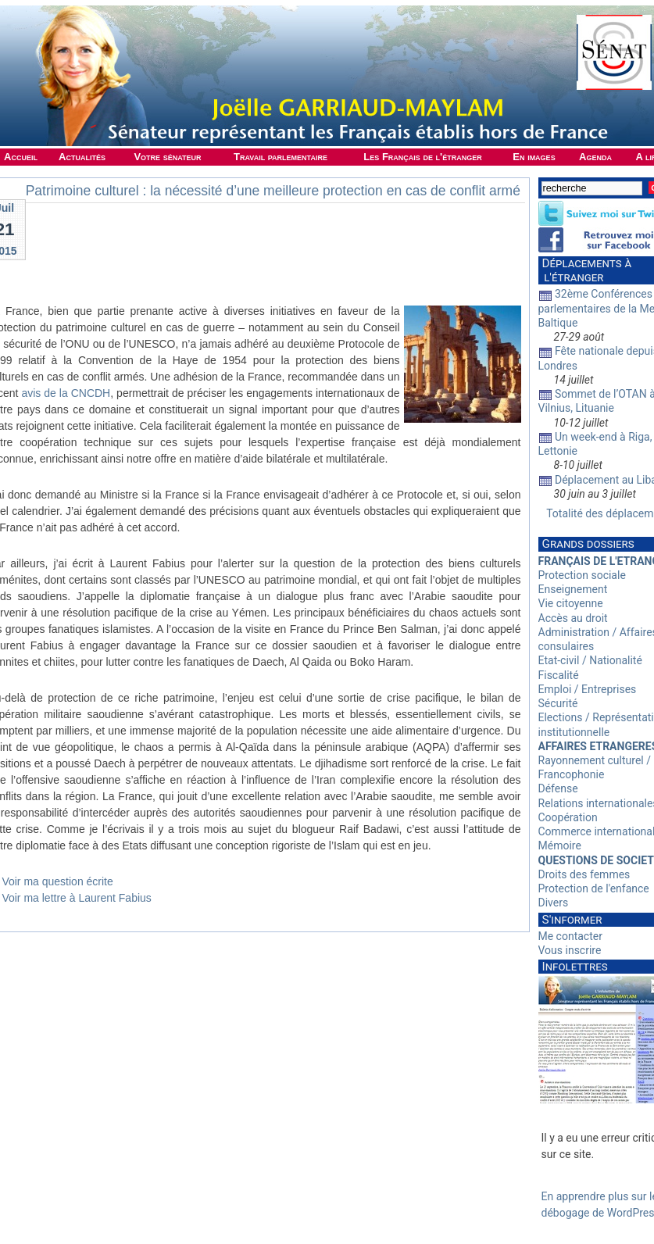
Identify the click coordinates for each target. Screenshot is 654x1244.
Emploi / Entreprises (587, 689)
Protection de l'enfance (593, 888)
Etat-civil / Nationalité (590, 660)
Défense (558, 788)
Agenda (595, 157)
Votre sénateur (167, 157)
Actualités (82, 157)
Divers (553, 902)
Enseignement (573, 589)
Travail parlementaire (280, 157)
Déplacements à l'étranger (585, 270)
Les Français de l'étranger (422, 157)
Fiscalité (558, 675)
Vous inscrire (570, 950)
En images (534, 157)
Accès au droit (573, 618)
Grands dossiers (588, 544)
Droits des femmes (584, 874)
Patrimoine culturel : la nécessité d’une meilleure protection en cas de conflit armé (273, 190)
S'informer (572, 920)
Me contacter (570, 936)
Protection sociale (582, 575)
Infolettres (575, 967)
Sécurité (558, 703)
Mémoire (559, 845)
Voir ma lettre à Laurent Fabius (76, 898)
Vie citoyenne (570, 603)
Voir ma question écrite (57, 881)
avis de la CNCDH (65, 393)
